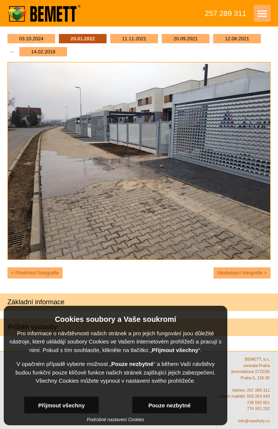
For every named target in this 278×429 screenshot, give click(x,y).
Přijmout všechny (61, 405)
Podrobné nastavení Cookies (115, 419)
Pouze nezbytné (169, 405)
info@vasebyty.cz (254, 421)
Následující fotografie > (242, 273)
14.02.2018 (43, 52)
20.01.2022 (82, 38)
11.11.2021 (134, 38)
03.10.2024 (31, 38)
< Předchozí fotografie (35, 273)
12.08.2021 (237, 38)
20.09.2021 (185, 38)
